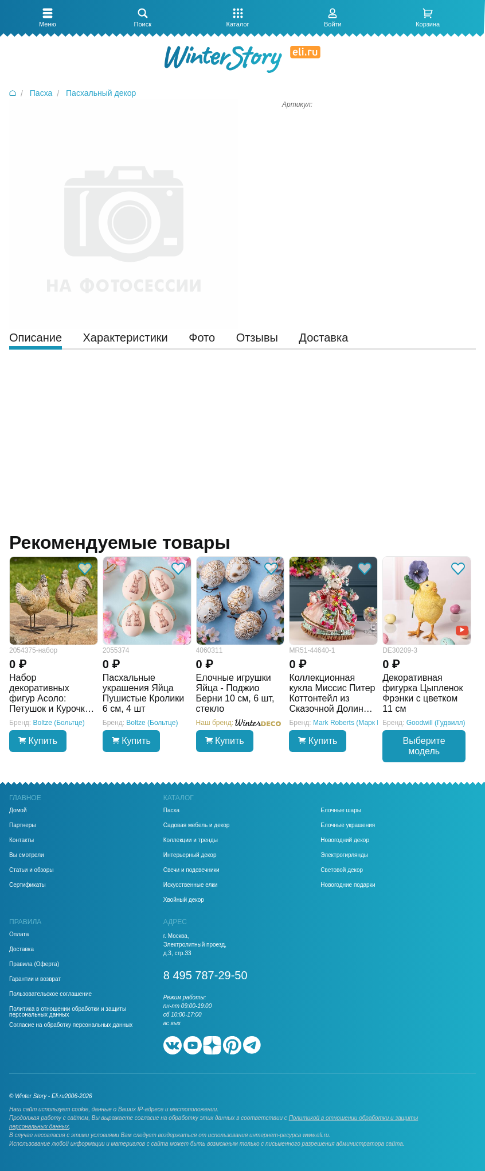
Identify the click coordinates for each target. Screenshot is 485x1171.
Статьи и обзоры (31, 870)
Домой (17, 810)
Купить (37, 741)
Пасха (171, 810)
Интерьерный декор (190, 855)
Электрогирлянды (344, 855)
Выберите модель (424, 746)
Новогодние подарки (347, 885)
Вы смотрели (26, 855)
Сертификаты (27, 885)
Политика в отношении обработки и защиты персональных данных (67, 1012)
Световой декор (341, 870)
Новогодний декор (344, 840)
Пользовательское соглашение (50, 994)
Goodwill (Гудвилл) (436, 723)
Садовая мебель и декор (196, 825)
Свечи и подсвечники (191, 870)
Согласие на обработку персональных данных (70, 1025)
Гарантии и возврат (35, 979)
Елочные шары (340, 810)
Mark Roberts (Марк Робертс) (359, 723)
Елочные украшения (347, 825)
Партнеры (22, 825)
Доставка (21, 949)
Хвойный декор (183, 900)
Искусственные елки (190, 885)
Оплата (19, 934)
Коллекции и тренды (190, 840)
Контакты (21, 840)
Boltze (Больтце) (59, 723)
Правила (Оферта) (34, 964)
